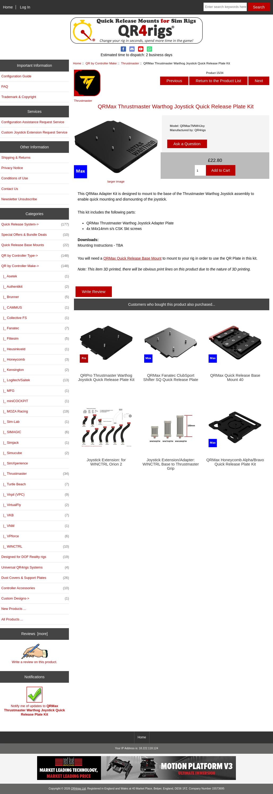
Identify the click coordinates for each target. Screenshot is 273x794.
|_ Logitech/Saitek (35, 380)
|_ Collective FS (35, 318)
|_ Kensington (35, 370)
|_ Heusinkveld (35, 349)
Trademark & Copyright (18, 97)
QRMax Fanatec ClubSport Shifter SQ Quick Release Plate (170, 377)
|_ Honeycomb (35, 359)
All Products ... (12, 619)
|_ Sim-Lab (35, 422)
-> (35, 266)
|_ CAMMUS (35, 307)
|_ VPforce (35, 536)
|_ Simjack (35, 443)
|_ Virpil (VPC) (35, 495)
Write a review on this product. (34, 654)
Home (8, 7)
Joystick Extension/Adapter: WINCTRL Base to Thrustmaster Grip (171, 464)
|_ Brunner (35, 297)
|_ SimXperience (14, 463)
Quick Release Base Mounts (35, 245)
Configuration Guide (16, 76)
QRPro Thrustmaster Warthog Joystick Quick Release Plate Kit (106, 377)
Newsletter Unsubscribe (19, 199)
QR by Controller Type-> (35, 256)
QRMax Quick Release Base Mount (132, 258)
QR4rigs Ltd (78, 788)
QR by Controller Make (101, 63)
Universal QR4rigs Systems (35, 567)
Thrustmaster (130, 63)
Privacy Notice (12, 168)
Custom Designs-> (35, 598)
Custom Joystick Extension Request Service (34, 132)
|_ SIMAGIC (35, 432)
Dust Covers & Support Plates (35, 578)
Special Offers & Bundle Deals (35, 235)
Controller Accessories (35, 588)
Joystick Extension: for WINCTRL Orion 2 (106, 462)
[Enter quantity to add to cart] (200, 170)
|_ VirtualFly (35, 505)
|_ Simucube (35, 453)
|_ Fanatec (35, 328)
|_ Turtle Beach (35, 484)
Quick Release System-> (35, 224)
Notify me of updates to (34, 701)
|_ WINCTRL (35, 546)
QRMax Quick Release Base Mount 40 (235, 377)
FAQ (4, 86)
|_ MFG (35, 391)
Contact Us (9, 189)
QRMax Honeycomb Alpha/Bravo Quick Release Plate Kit (235, 462)
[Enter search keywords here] (225, 7)
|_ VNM (35, 526)
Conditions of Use (14, 178)
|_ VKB (35, 515)
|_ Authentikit (35, 287)
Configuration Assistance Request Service (32, 122)
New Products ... (13, 609)
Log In (25, 7)
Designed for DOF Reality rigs (35, 557)
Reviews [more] (34, 634)
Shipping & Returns (15, 157)
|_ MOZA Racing (35, 411)
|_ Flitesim (35, 338)
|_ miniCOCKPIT (35, 401)
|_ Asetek (35, 276)
